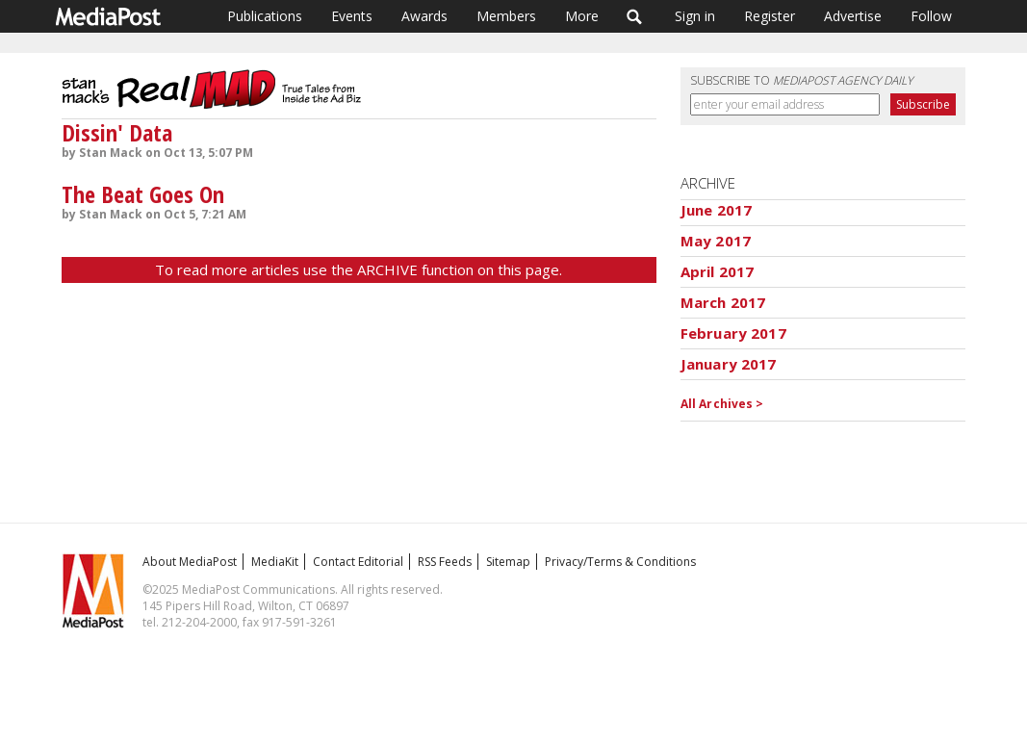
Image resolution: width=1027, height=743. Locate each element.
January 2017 (728, 363)
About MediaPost (189, 561)
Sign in (695, 16)
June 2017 (716, 209)
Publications (264, 16)
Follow (931, 16)
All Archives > (722, 404)
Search (634, 16)
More (582, 16)
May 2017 (715, 240)
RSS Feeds (445, 561)
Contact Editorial (358, 561)
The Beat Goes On (143, 194)
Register (769, 16)
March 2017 (723, 302)
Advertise (853, 16)
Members (506, 16)
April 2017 (717, 271)
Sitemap (508, 561)
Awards (424, 16)
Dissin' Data (117, 132)
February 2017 (733, 333)
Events (351, 16)
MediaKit (274, 561)
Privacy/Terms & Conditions (620, 561)
